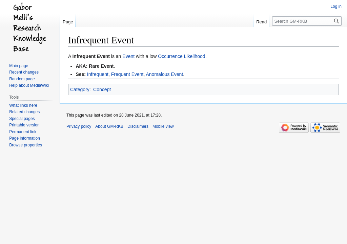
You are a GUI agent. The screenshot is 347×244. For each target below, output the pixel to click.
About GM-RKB (109, 126)
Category (79, 89)
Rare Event (101, 66)
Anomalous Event (164, 74)
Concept (102, 89)
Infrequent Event (90, 56)
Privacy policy (78, 126)
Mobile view (163, 126)
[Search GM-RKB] (307, 21)
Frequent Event (127, 74)
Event (128, 56)
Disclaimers (137, 126)
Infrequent (97, 74)
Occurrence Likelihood (181, 56)
